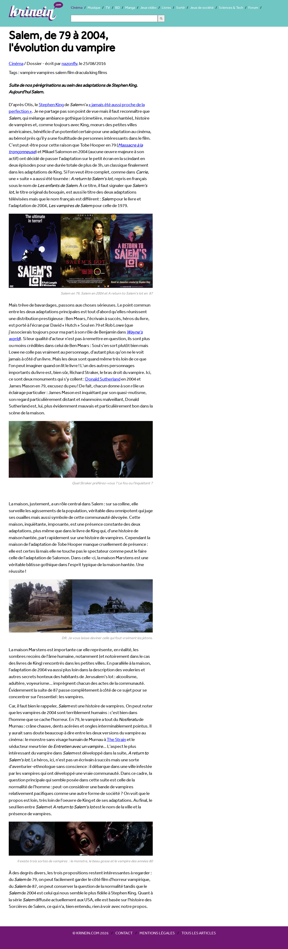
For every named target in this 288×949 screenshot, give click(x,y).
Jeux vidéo (148, 7)
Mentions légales (157, 933)
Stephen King (51, 104)
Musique (94, 7)
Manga (130, 7)
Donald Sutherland (102, 378)
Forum (253, 7)
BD (117, 7)
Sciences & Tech (231, 7)
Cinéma (76, 7)
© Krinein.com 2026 (90, 933)
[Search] (114, 18)
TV (108, 7)
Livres (166, 7)
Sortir (180, 7)
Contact (124, 933)
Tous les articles (199, 933)
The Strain (116, 739)
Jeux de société (202, 7)
